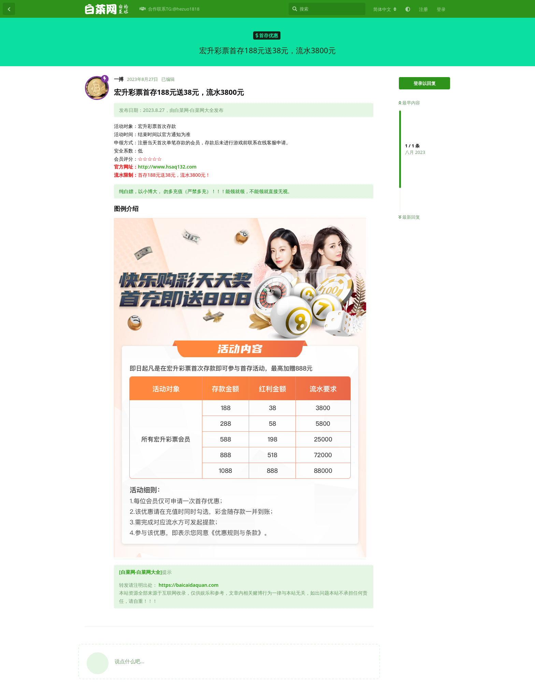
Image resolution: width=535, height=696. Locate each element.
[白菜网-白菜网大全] (140, 572)
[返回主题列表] (9, 9)
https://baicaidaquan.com (189, 585)
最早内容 (409, 103)
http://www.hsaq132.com (167, 166)
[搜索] (327, 9)
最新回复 (409, 217)
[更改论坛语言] (385, 9)
